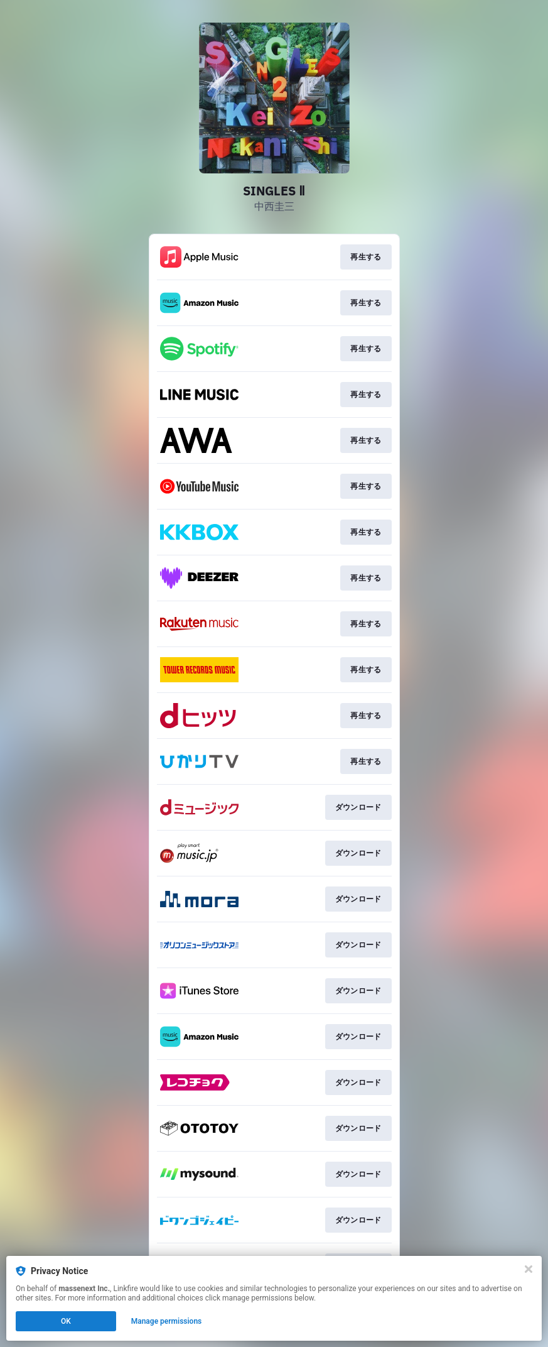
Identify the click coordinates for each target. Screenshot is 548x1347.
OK (66, 1321)
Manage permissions (166, 1321)
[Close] (528, 1269)
